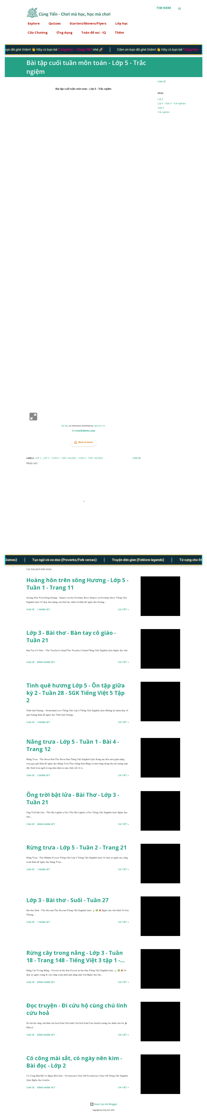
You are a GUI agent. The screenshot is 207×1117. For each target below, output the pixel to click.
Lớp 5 (160, 99)
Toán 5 (161, 108)
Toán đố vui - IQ (91, 32)
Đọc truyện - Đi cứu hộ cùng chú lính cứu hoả (76, 1009)
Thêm (117, 32)
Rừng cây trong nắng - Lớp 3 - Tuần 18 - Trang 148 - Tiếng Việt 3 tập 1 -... (75, 956)
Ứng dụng (63, 32)
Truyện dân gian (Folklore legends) (143, 560)
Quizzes (53, 23)
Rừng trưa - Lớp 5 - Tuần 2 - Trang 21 (76, 847)
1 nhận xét (43, 609)
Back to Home (83, 442)
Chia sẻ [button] (162, 81)
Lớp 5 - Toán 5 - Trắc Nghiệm (172, 103)
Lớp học (119, 23)
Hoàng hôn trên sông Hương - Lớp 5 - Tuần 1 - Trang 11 (77, 583)
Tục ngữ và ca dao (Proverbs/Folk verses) (70, 560)
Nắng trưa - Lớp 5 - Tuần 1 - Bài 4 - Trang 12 (72, 745)
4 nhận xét (43, 722)
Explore (32, 23)
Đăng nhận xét (46, 662)
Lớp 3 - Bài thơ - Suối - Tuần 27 (67, 900)
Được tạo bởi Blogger (103, 1104)
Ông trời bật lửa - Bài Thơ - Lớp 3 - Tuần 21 (72, 798)
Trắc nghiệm (163, 112)
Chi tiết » (123, 609)
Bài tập (65, 426)
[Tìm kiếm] (163, 8)
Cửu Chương (36, 32)
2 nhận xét (43, 775)
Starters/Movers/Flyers (86, 23)
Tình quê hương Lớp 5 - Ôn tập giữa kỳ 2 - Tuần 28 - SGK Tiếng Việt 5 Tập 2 (75, 693)
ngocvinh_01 (99, 426)
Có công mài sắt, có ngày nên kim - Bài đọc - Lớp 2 (74, 1061)
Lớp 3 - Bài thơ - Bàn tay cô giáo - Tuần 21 (71, 636)
